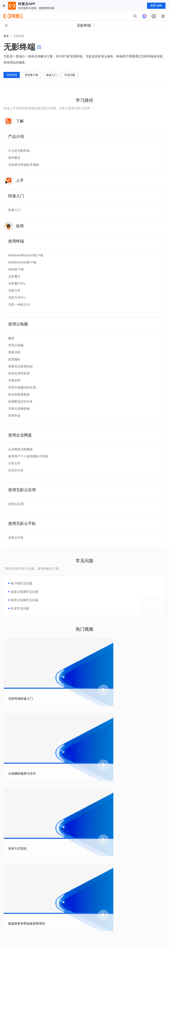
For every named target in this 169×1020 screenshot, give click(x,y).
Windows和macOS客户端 (25, 255)
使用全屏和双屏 (19, 373)
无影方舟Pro (16, 297)
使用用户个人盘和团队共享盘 (28, 456)
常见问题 (69, 75)
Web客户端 (16, 269)
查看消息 (14, 352)
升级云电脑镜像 (19, 408)
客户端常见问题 (21, 583)
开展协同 (14, 380)
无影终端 (11, 75)
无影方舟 (14, 290)
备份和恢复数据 (19, 394)
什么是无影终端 (19, 150)
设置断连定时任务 (20, 401)
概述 (11, 338)
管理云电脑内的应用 (22, 387)
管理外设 (14, 415)
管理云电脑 (16, 345)
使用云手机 (16, 537)
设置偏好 (14, 359)
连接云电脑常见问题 (24, 591)
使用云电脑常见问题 (24, 600)
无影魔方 (14, 276)
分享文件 (14, 463)
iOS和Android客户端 (22, 262)
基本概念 (14, 157)
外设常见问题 (20, 608)
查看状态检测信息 (20, 366)
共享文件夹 (16, 470)
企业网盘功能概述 (20, 449)
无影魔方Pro (16, 283)
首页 (6, 36)
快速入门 (51, 75)
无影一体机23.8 (18, 304)
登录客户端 (31, 75)
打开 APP (156, 5)
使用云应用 (16, 504)
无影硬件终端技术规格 (23, 164)
